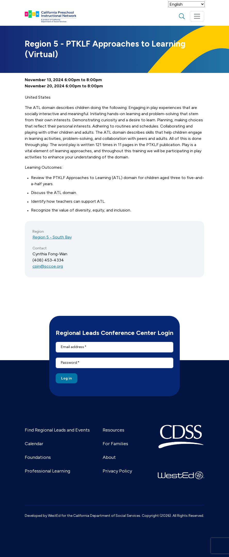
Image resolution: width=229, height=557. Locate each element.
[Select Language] (186, 4)
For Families (115, 443)
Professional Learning (47, 471)
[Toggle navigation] (197, 16)
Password (69, 362)
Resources (113, 430)
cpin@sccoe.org (47, 266)
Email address (72, 347)
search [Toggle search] (182, 16)
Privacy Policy (117, 471)
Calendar (34, 443)
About (109, 457)
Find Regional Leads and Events (57, 430)
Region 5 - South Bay (52, 237)
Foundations (38, 457)
